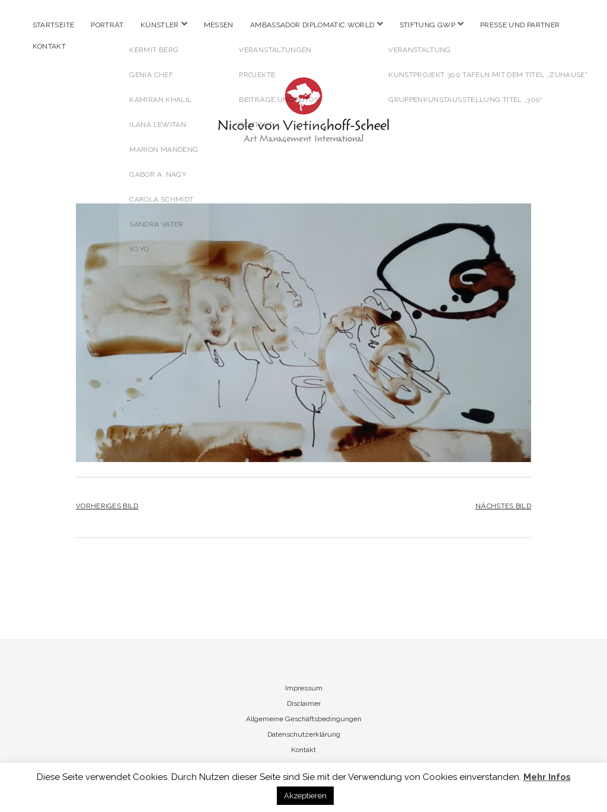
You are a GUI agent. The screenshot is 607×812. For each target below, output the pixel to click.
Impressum (303, 688)
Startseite (54, 25)
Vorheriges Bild (107, 506)
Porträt (107, 25)
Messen (219, 25)
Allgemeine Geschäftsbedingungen (304, 719)
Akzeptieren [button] (305, 795)
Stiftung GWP (427, 25)
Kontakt (49, 46)
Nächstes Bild (503, 506)
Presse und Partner (520, 25)
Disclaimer (304, 703)
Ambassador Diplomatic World (312, 25)
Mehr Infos (547, 777)
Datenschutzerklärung (303, 734)
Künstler (159, 25)
